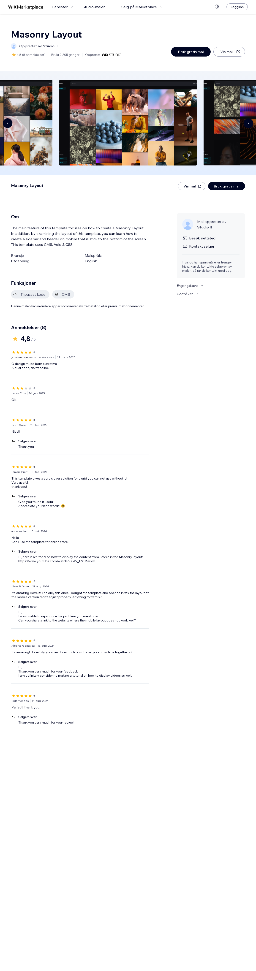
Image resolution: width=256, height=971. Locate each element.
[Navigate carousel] (7, 123)
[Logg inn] (237, 6)
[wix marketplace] (26, 7)
